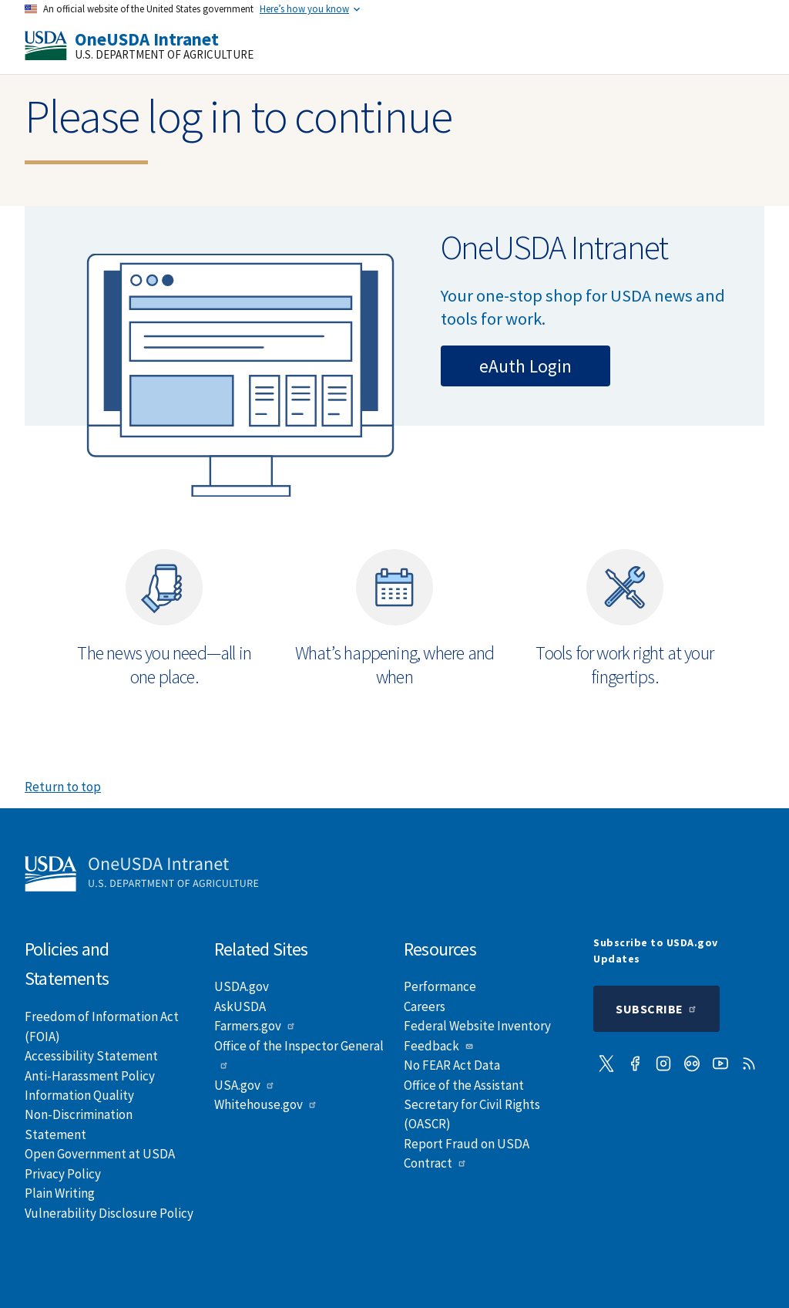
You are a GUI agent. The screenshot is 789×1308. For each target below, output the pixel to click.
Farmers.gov (255, 1025)
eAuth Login (525, 366)
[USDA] (46, 45)
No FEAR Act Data (452, 1065)
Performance (440, 986)
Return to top (63, 786)
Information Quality (79, 1095)
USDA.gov (241, 986)
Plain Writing (60, 1193)
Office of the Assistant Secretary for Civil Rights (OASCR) (472, 1105)
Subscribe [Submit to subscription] (656, 1008)
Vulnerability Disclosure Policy (109, 1213)
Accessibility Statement (91, 1055)
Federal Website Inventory (477, 1025)
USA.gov (244, 1085)
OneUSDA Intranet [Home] (147, 39)
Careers (424, 1006)
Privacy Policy (63, 1173)
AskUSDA (240, 1006)
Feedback (439, 1045)
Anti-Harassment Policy (90, 1075)
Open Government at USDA (100, 1153)
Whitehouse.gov (265, 1104)
